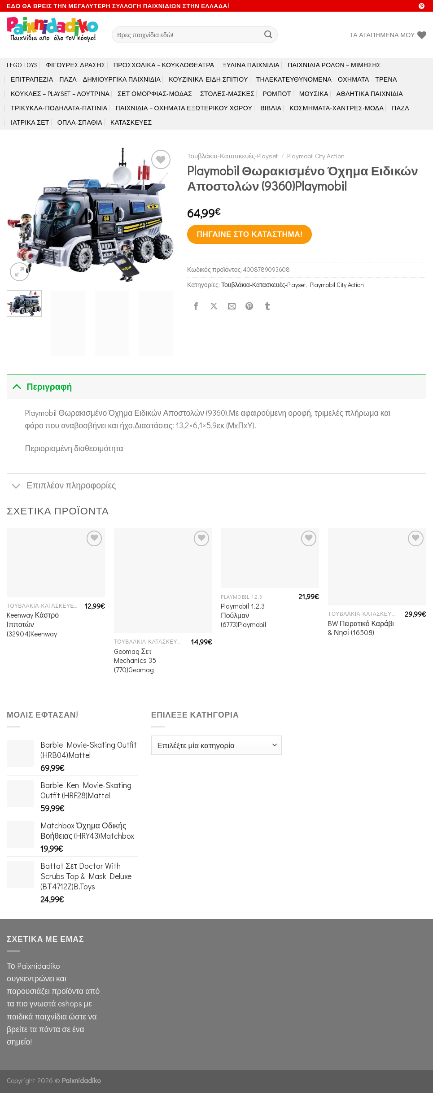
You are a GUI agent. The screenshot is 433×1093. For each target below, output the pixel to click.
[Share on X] (214, 306)
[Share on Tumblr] (267, 306)
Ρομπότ (276, 93)
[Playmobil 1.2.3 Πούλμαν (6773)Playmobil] (270, 558)
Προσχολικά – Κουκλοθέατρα (164, 65)
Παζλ (400, 108)
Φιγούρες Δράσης (75, 65)
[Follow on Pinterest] (421, 6)
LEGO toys (22, 65)
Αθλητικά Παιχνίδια (370, 93)
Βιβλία (270, 108)
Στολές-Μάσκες (227, 93)
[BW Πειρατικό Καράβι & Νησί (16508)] (377, 566)
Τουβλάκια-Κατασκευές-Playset (232, 155)
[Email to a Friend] (231, 306)
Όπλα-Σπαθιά (79, 122)
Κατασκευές (131, 122)
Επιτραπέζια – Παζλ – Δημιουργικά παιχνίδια (86, 79)
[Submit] (268, 34)
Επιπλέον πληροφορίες (61, 486)
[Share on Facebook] (196, 306)
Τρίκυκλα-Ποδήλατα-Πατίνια (59, 108)
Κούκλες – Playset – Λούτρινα (60, 93)
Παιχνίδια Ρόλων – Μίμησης (334, 65)
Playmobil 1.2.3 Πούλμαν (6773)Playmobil (243, 615)
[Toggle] (16, 386)
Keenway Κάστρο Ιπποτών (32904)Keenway (33, 624)
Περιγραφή (39, 386)
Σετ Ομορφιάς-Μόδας (155, 93)
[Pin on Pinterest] (249, 306)
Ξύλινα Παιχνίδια (251, 65)
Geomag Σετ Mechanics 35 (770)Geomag (135, 660)
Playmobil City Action (316, 155)
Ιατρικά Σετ (30, 122)
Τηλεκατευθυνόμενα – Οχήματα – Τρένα (326, 79)
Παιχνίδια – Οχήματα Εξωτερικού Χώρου (183, 108)
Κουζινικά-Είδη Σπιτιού (208, 79)
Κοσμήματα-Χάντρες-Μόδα (336, 108)
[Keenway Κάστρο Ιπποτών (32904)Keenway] (56, 562)
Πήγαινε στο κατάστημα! (249, 234)
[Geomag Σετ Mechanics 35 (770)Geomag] (163, 580)
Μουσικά (313, 93)
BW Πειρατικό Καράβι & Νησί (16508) (361, 628)
